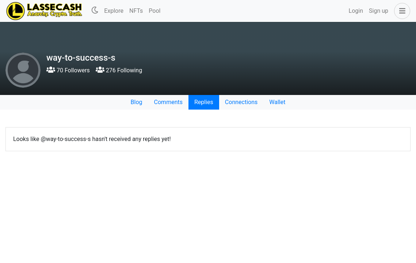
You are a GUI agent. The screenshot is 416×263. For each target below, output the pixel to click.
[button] (400, 11)
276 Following (119, 70)
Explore (113, 10)
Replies (203, 102)
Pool (154, 10)
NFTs (136, 10)
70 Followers (68, 70)
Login (356, 10)
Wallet (277, 102)
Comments (168, 102)
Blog (136, 102)
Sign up (378, 10)
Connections (241, 102)
